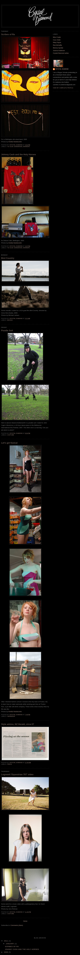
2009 (6, 952)
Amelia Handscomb (15, 142)
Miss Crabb (57, 37)
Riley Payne (57, 42)
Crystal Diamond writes (61, 53)
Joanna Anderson (59, 50)
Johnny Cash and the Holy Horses (18, 154)
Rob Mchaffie (57, 45)
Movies (10, 320)
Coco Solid (56, 40)
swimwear (11, 716)
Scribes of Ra (8, 34)
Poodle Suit (7, 330)
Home (25, 921)
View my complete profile (63, 88)
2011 (6, 941)
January (10, 944)
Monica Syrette (58, 48)
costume (10, 435)
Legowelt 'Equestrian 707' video (17, 774)
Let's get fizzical (9, 443)
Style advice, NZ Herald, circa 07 (17, 724)
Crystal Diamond (62, 69)
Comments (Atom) (17, 925)
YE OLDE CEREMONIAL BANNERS (18, 146)
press (9, 764)
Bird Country (7, 258)
